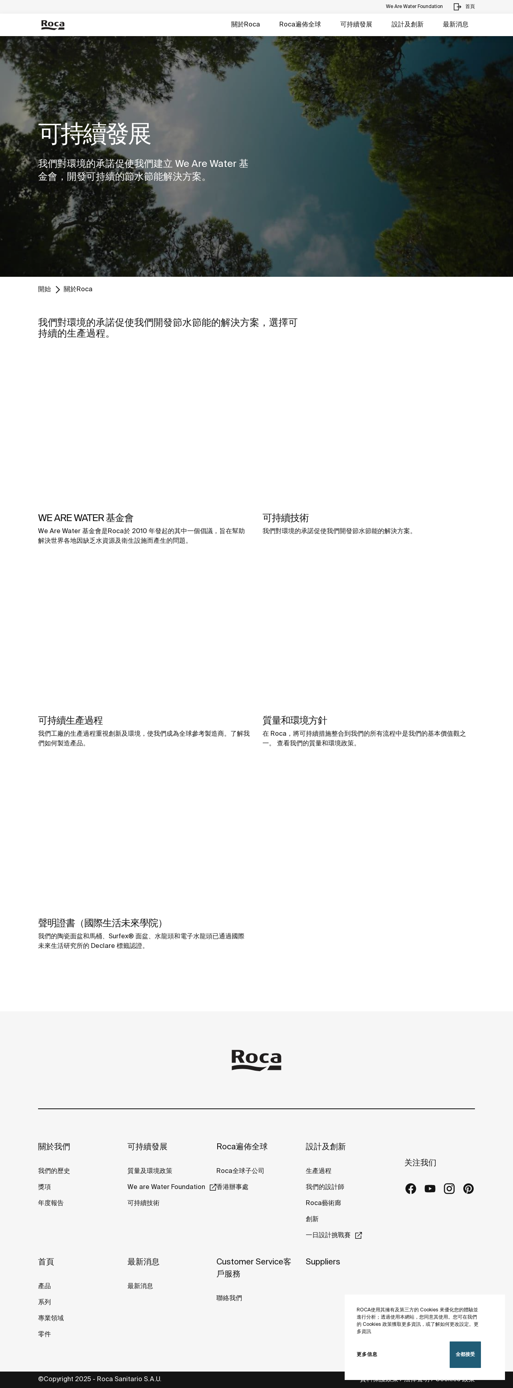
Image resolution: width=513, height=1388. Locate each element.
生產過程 (318, 1171)
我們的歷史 (54, 1171)
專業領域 (51, 1318)
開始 (44, 289)
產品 (44, 1286)
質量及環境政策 (149, 1171)
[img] (144, 430)
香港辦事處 (232, 1187)
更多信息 (367, 1354)
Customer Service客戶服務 (253, 1268)
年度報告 (51, 1203)
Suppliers (323, 1262)
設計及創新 (408, 24)
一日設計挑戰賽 (328, 1235)
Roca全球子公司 (240, 1171)
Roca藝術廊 (323, 1203)
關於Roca (245, 24)
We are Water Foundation (166, 1187)
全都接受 (465, 1354)
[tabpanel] (256, 156)
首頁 (46, 1262)
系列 (44, 1302)
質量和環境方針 (295, 721)
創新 (312, 1219)
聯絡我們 (229, 1298)
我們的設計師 (325, 1187)
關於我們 (54, 1147)
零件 (44, 1334)
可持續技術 (286, 518)
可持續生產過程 (70, 721)
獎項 (44, 1187)
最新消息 (456, 24)
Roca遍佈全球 (300, 24)
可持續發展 (356, 24)
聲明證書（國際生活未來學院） (102, 924)
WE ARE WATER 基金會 (85, 518)
